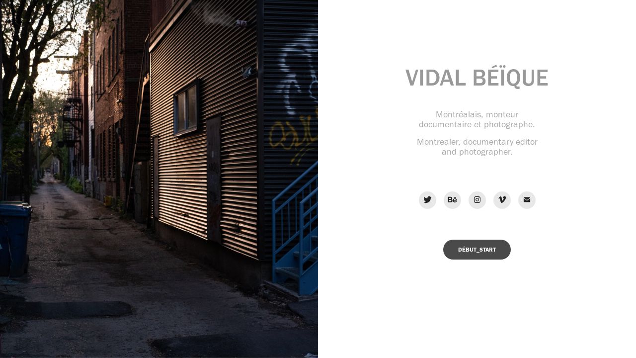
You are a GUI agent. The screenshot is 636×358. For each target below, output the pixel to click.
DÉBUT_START (477, 249)
